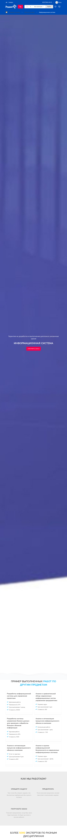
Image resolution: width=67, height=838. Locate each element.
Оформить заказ (33, 348)
